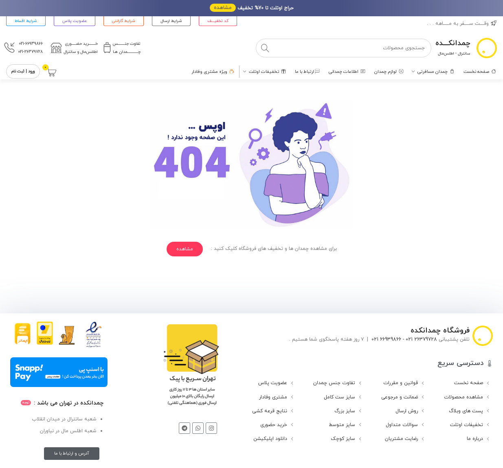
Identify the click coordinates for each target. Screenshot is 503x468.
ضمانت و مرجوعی (399, 397)
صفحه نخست (468, 383)
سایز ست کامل (339, 397)
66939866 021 (386, 339)
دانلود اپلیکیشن (270, 438)
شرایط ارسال (171, 21)
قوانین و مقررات (400, 383)
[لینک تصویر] (190, 368)
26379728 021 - (419, 339)
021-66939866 (31, 44)
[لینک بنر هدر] (251, 8)
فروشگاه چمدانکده (440, 331)
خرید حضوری (273, 425)
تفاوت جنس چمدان (334, 383)
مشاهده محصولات (463, 397)
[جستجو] (344, 48)
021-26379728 (30, 52)
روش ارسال (406, 411)
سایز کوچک (343, 438)
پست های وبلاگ (466, 411)
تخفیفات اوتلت (466, 425)
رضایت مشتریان (401, 438)
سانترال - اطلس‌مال (454, 53)
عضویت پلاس (74, 21)
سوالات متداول (402, 425)
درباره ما (475, 438)
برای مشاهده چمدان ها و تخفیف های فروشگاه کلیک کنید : (274, 248)
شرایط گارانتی (123, 21)
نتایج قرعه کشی (269, 411)
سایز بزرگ (344, 411)
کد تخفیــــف (217, 21)
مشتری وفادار (273, 397)
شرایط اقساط (26, 21)
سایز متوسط (342, 425)
